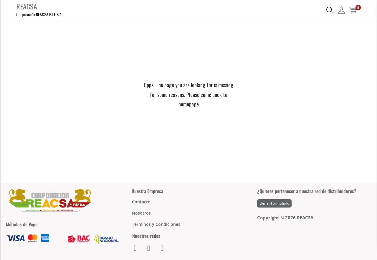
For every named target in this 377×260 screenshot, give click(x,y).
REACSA (26, 6)
